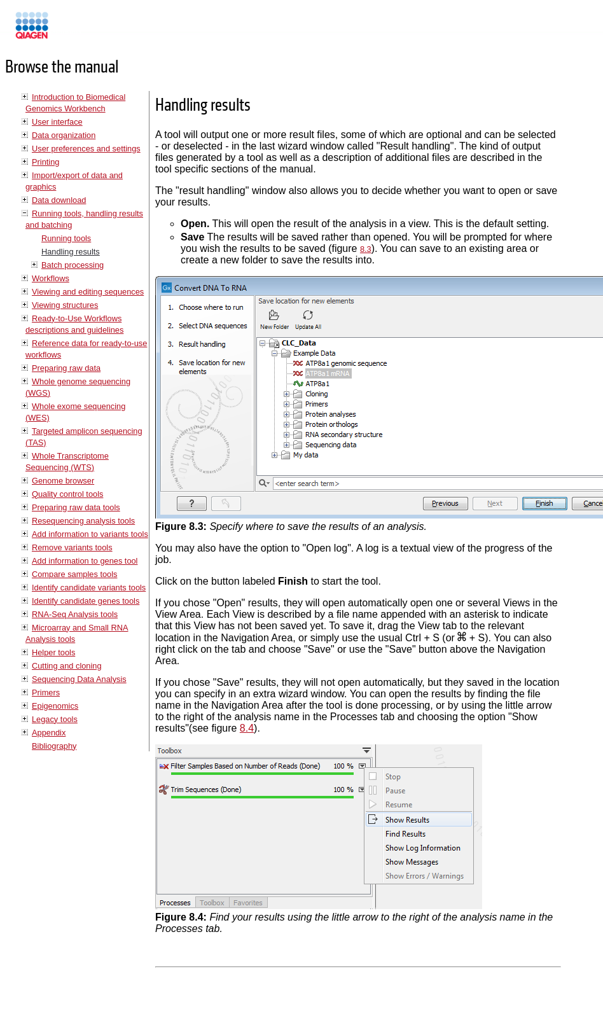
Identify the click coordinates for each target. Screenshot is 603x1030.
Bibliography (54, 746)
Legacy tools (55, 719)
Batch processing (72, 265)
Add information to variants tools (90, 534)
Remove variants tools (72, 547)
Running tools (66, 238)
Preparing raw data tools (76, 507)
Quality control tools (67, 494)
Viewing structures (65, 305)
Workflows (50, 278)
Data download (59, 200)
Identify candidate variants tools (89, 587)
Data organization (63, 135)
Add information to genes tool (84, 561)
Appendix (49, 732)
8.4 (247, 728)
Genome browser (63, 480)
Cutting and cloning (67, 666)
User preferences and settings (86, 148)
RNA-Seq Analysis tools (75, 614)
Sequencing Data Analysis (79, 679)
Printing (45, 162)
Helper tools (53, 652)
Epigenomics (55, 706)
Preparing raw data (66, 368)
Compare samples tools (74, 574)
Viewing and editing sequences (88, 291)
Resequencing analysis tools (83, 520)
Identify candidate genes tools (85, 601)
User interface (57, 122)
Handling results (70, 251)
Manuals (66, 31)
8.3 (365, 249)
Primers (46, 692)
